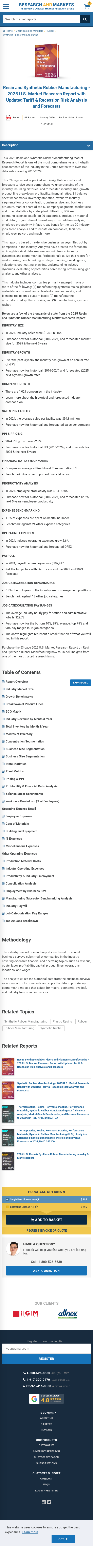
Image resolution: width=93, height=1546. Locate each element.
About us (46, 1418)
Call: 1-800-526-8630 (46, 1262)
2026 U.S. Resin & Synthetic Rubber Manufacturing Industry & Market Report (53, 1156)
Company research (46, 1451)
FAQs (46, 1484)
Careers (46, 1424)
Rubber (82, 1021)
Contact (46, 1478)
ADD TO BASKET (46, 1220)
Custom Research (46, 1457)
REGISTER (46, 1359)
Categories (47, 1445)
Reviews (46, 1429)
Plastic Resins (62, 1021)
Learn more (30, 1532)
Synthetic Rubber (51, 1028)
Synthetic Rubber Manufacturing (25, 1021)
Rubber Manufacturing (19, 1028)
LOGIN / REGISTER (46, 1490)
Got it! (63, 1539)
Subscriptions (46, 1463)
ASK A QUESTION (46, 1271)
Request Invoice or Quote (46, 1230)
